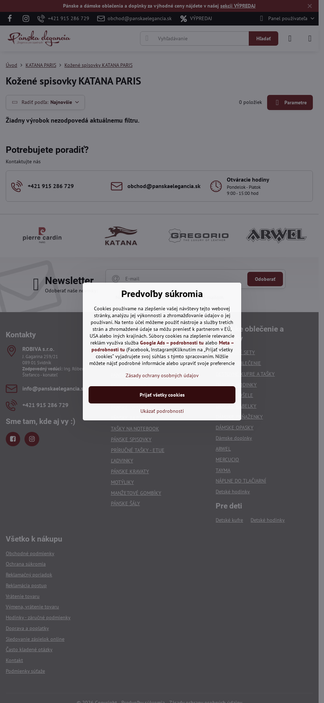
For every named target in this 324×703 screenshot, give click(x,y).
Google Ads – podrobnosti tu (172, 342)
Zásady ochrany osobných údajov (162, 375)
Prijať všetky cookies (162, 395)
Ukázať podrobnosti (162, 411)
